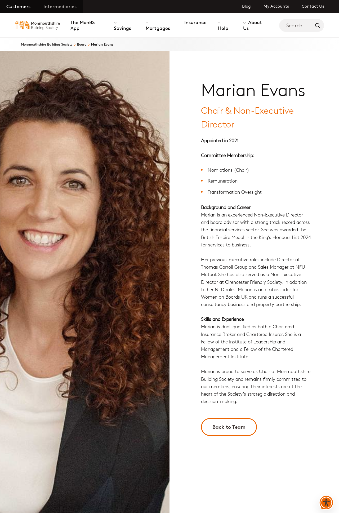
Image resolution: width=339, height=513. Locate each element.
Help (223, 28)
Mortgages (158, 28)
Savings (122, 28)
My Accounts (276, 6)
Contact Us (313, 6)
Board (82, 44)
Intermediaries (60, 6)
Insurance (195, 22)
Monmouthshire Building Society (47, 44)
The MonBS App (82, 25)
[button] (326, 503)
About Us (252, 25)
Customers (18, 6)
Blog (246, 6)
